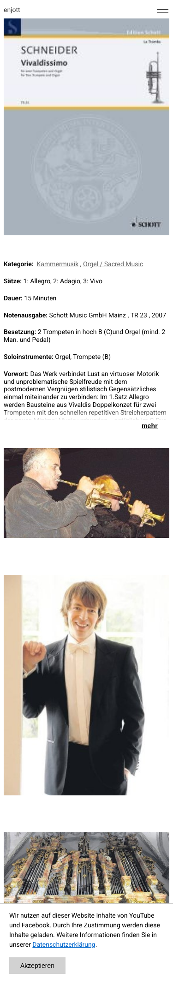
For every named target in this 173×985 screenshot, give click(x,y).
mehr (150, 426)
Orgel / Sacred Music (113, 264)
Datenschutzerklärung (63, 945)
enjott (12, 10)
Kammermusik (58, 264)
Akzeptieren (37, 965)
